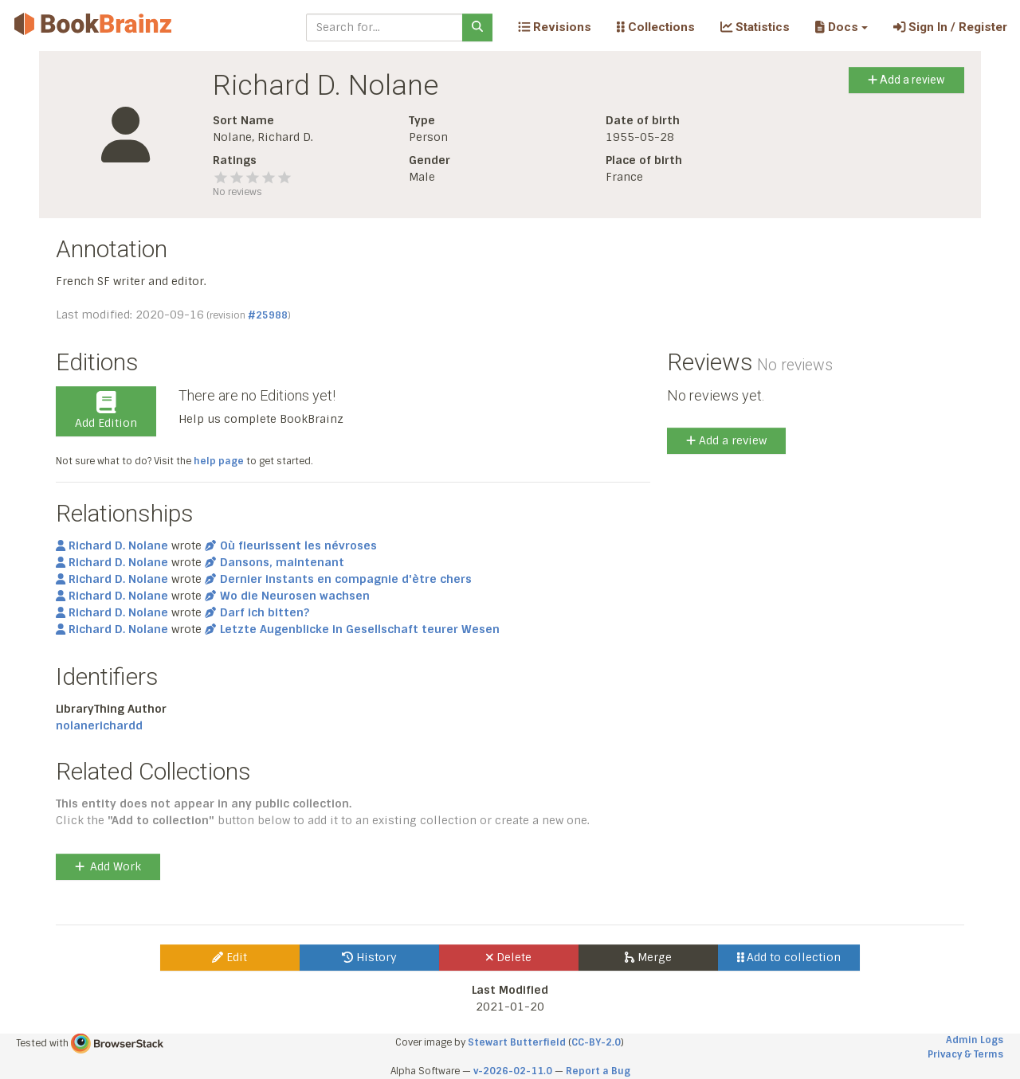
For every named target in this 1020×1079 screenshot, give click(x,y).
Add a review (906, 79)
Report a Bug (598, 1071)
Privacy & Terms (965, 1054)
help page (219, 461)
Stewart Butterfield (517, 1042)
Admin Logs (974, 1040)
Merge (648, 957)
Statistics (755, 27)
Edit (229, 957)
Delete (508, 957)
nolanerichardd (99, 725)
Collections (656, 27)
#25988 (268, 315)
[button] (841, 27)
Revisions (554, 27)
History (369, 957)
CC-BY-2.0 (596, 1042)
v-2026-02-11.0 (512, 1071)
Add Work (108, 866)
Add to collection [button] (789, 957)
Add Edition (106, 411)
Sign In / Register (950, 27)
